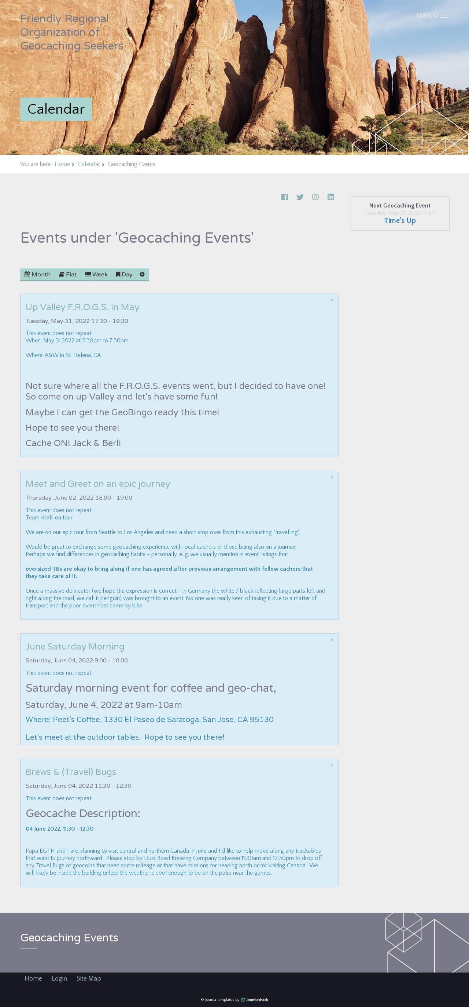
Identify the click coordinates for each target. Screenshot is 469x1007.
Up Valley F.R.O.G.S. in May (83, 307)
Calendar (89, 164)
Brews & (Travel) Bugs (71, 772)
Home (62, 164)
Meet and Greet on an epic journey (98, 484)
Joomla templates (219, 999)
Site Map (89, 978)
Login (59, 978)
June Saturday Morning (75, 647)
